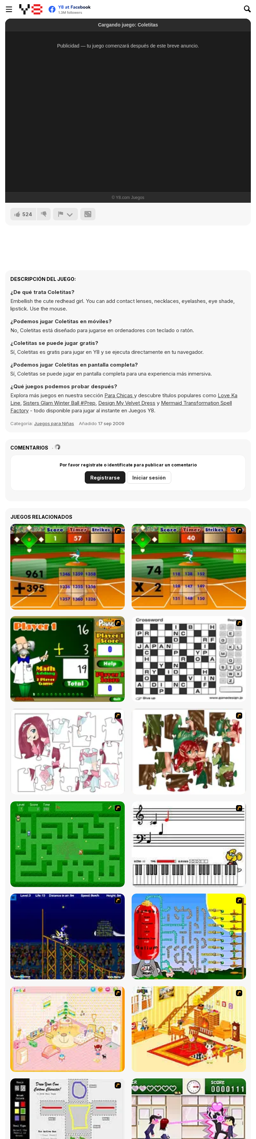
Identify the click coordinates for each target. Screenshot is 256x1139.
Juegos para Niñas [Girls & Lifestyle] (54, 423)
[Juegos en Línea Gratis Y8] (30, 9)
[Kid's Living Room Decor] (189, 1029)
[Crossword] (189, 659)
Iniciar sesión (149, 478)
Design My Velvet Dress (126, 403)
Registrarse (105, 478)
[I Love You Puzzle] (189, 751)
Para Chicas (119, 395)
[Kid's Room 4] (67, 1029)
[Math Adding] (67, 659)
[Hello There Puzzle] (67, 751)
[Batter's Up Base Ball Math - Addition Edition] (67, 567)
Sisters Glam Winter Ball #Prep (59, 403)
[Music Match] (189, 844)
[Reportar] (65, 214)
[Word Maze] (67, 844)
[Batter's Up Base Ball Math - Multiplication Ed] (189, 567)
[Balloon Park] (189, 936)
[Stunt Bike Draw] (67, 936)
